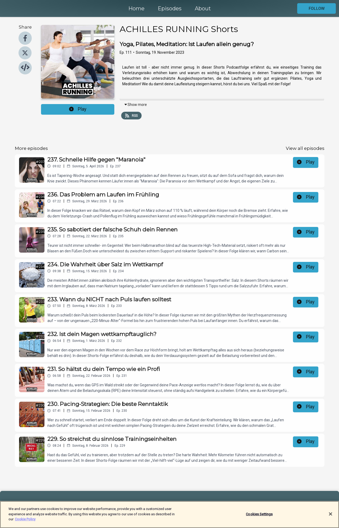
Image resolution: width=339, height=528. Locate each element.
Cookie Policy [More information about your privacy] (25, 521)
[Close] (330, 515)
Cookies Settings (259, 516)
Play (78, 109)
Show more (135, 104)
